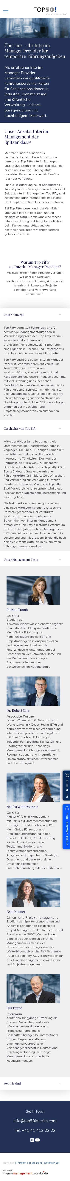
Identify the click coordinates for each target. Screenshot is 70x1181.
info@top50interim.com (35, 1120)
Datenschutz (51, 1163)
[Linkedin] (32, 1140)
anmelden (9, 1163)
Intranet (21, 1163)
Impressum (35, 1163)
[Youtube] (37, 1140)
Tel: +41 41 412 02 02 (35, 1130)
